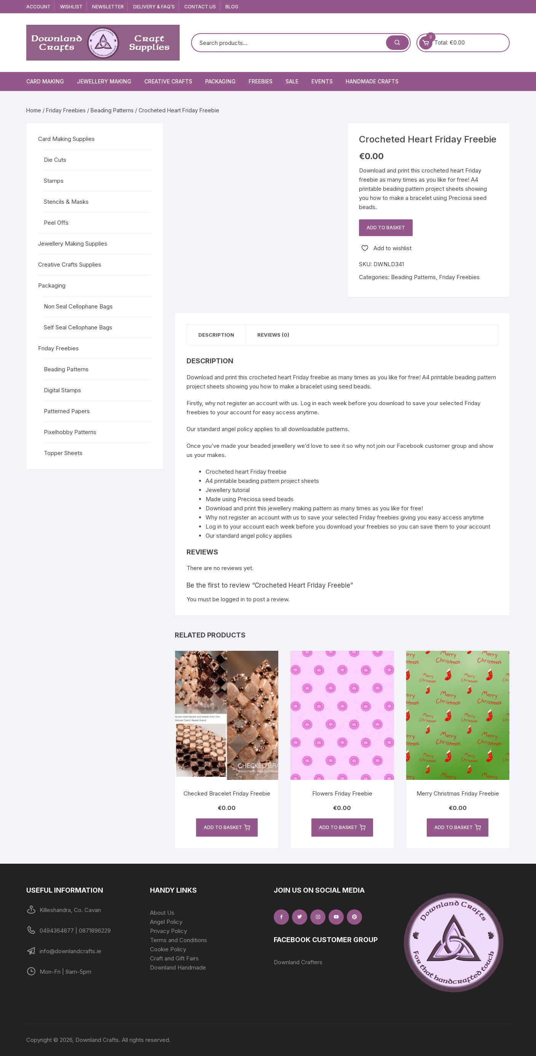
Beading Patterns (112, 110)
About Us (162, 912)
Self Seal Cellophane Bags (78, 327)
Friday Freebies (66, 110)
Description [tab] (216, 335)
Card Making (45, 81)
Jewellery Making (104, 81)
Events (322, 81)
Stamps (54, 180)
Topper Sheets (63, 453)
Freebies (261, 81)
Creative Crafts (168, 81)
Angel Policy (166, 921)
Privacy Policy (168, 931)
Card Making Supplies (66, 138)
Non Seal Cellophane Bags (78, 306)
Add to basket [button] (227, 827)
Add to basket (386, 227)
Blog (231, 7)
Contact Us (200, 7)
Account (38, 7)
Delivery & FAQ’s (154, 7)
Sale (292, 81)
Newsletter (108, 7)
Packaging (220, 81)
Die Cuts (55, 159)
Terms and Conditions (178, 940)
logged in (233, 599)
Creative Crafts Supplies (69, 264)
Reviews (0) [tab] (273, 335)
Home (33, 110)
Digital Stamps (62, 390)
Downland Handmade (178, 967)
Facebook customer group (432, 445)
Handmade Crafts (372, 81)
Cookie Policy (168, 949)
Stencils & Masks (66, 201)
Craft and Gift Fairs (174, 958)
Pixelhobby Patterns (70, 432)
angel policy (237, 429)
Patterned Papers (67, 411)
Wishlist (71, 7)
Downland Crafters (298, 962)
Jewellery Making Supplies (72, 243)
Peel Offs (56, 222)
